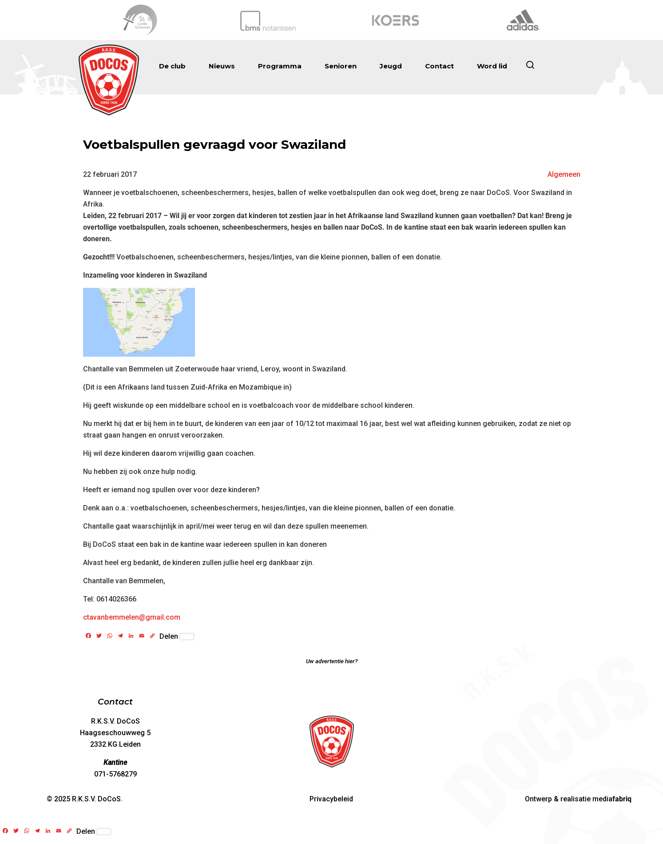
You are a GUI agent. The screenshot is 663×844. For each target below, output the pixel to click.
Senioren (341, 66)
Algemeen (564, 174)
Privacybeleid (331, 799)
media (611, 799)
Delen (176, 636)
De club (172, 66)
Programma (280, 66)
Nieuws (222, 66)
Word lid (492, 66)
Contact (439, 66)
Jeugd (391, 66)
